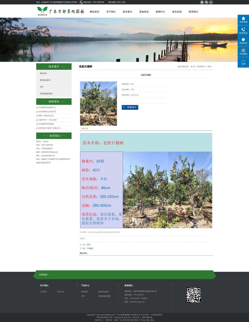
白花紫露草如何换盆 (46, 124)
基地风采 (144, 11)
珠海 (136, 320)
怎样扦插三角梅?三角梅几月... (50, 128)
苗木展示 (127, 11)
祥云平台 (127, 317)
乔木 (41, 87)
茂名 (152, 320)
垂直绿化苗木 (45, 80)
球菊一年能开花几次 (46, 116)
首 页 (193, 67)
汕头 (144, 320)
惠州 (116, 320)
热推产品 (98, 320)
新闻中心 (160, 11)
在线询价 (130, 107)
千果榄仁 (90, 248)
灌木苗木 (43, 73)
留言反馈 (177, 11)
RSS (119, 2)
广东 (120, 320)
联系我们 (193, 11)
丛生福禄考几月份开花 (47, 112)
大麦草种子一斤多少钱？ (48, 120)
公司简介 (43, 292)
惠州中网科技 (147, 317)
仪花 (88, 245)
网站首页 (94, 11)
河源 (132, 320)
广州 (140, 320)
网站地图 (112, 2)
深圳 (128, 320)
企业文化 (60, 292)
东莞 (124, 320)
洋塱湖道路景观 (46, 94)
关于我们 (111, 11)
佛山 (148, 320)
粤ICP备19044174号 (105, 317)
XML (124, 2)
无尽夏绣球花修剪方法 (47, 107)
